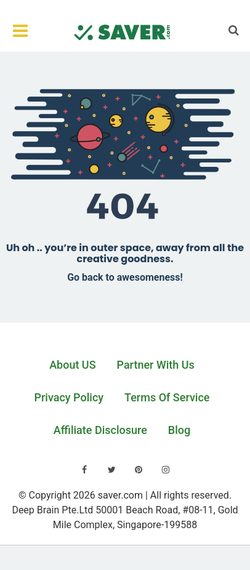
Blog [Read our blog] (179, 429)
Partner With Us (156, 364)
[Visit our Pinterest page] (138, 469)
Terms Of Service (166, 397)
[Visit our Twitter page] (111, 469)
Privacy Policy (69, 397)
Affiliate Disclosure (100, 429)
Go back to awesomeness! (125, 277)
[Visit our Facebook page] (84, 469)
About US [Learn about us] (72, 364)
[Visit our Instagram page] (165, 469)
